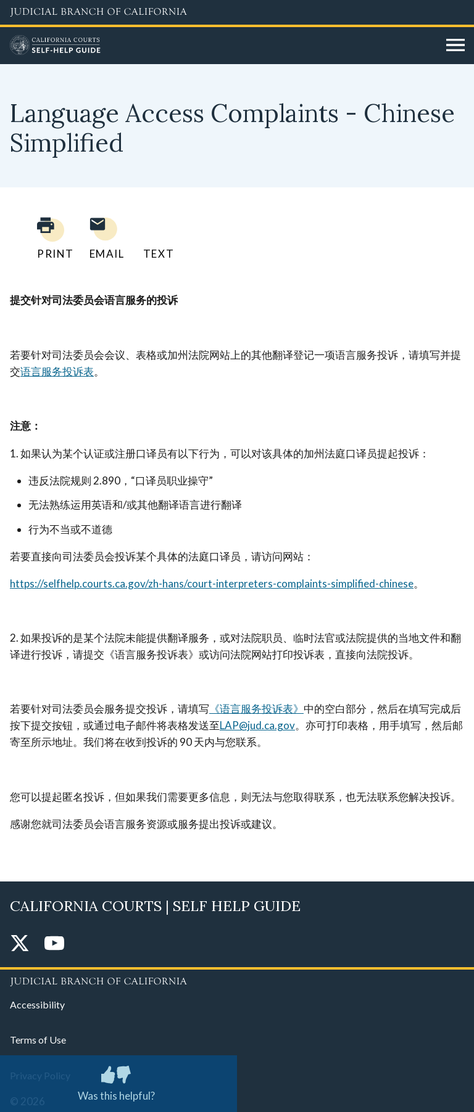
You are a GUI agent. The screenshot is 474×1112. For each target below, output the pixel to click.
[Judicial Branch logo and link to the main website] (237, 12)
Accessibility (37, 1004)
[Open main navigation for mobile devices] (455, 45)
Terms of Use (38, 1039)
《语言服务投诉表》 (256, 708)
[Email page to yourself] (103, 238)
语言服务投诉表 (57, 371)
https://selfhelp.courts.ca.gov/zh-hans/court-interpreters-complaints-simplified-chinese (212, 583)
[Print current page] (48, 238)
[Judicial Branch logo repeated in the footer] (237, 979)
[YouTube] (54, 944)
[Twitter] (20, 944)
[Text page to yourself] (155, 238)
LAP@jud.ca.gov (257, 725)
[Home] (223, 45)
